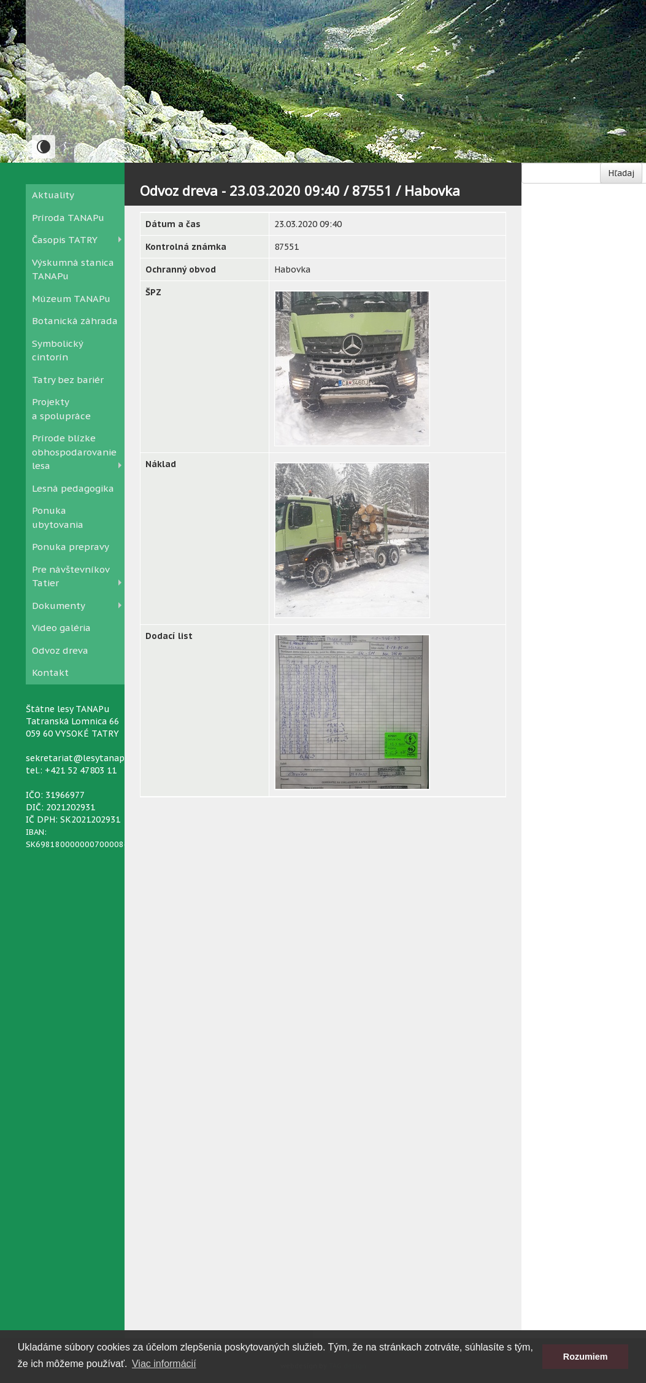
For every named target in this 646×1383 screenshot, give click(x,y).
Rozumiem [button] (585, 1357)
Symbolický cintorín (57, 350)
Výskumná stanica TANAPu (73, 269)
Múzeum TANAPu (71, 298)
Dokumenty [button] (58, 605)
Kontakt (50, 672)
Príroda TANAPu (68, 217)
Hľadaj (621, 173)
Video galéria (61, 627)
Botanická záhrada (75, 321)
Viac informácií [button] (164, 1363)
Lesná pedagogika (73, 488)
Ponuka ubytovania (57, 517)
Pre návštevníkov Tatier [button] (70, 576)
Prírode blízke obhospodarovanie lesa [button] (74, 451)
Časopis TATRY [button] (65, 240)
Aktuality (53, 195)
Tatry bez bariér (68, 379)
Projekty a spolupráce (61, 409)
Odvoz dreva (60, 650)
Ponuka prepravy (70, 546)
